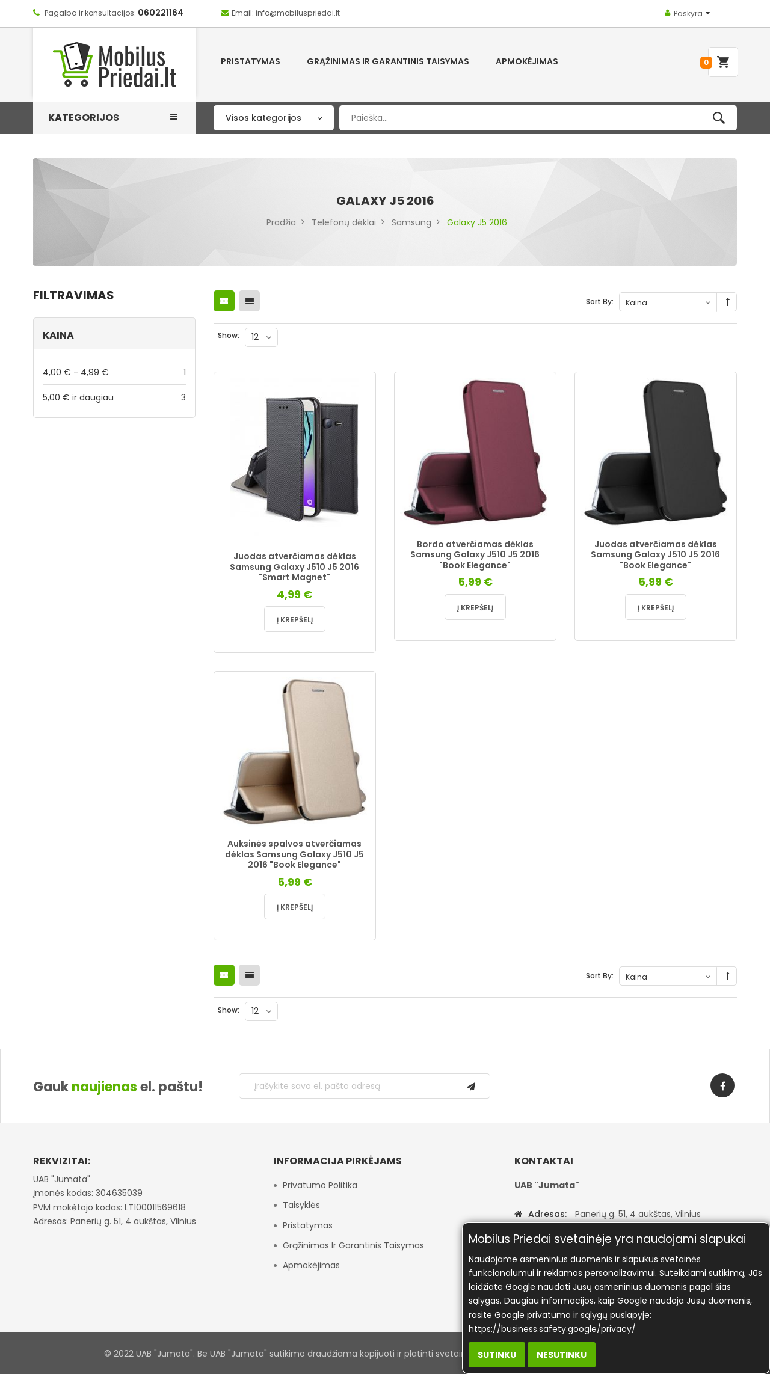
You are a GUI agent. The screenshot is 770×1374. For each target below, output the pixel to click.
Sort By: (600, 301)
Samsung (411, 222)
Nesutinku (562, 1355)
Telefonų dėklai (344, 222)
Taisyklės (301, 1205)
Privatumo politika (320, 1185)
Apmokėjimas (311, 1265)
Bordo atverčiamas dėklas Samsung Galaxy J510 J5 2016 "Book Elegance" (475, 554)
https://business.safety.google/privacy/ (552, 1329)
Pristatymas (308, 1225)
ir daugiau (114, 397)
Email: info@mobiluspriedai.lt (286, 13)
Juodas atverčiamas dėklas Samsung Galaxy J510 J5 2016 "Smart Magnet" (294, 566)
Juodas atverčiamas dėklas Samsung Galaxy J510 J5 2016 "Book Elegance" (655, 554)
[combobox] (538, 117)
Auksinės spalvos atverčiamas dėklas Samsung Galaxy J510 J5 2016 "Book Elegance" (294, 854)
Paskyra (688, 13)
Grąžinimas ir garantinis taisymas (353, 1245)
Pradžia (281, 222)
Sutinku (497, 1355)
